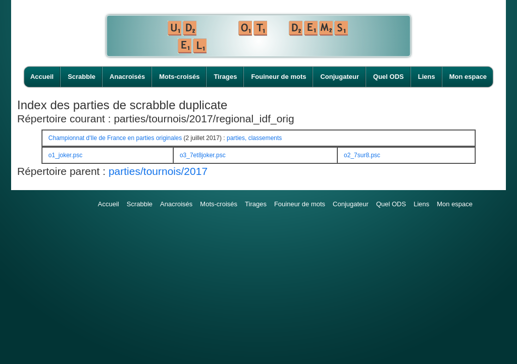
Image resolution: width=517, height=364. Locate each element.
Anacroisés (127, 76)
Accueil (42, 76)
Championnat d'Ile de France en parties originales (115, 138)
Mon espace (468, 76)
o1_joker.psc (65, 155)
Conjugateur (339, 76)
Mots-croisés (179, 76)
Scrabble (81, 76)
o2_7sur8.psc (362, 155)
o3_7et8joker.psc (203, 155)
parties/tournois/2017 (158, 171)
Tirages (225, 76)
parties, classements (254, 138)
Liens (426, 76)
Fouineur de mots (278, 76)
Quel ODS (388, 76)
